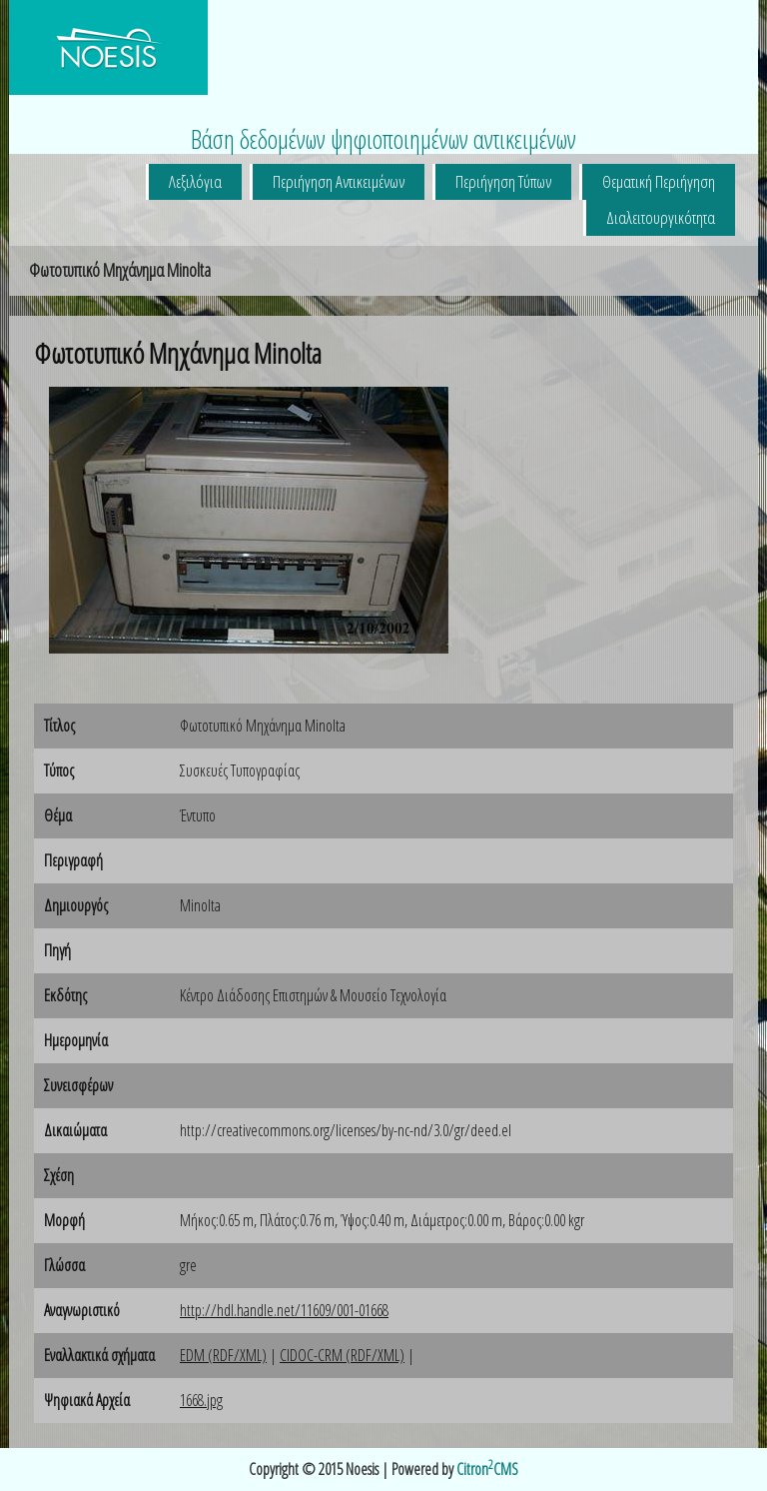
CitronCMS (487, 1469)
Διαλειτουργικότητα (660, 217)
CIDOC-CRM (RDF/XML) (342, 1355)
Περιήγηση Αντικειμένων (338, 181)
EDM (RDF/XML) (223, 1355)
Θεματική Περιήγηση (658, 181)
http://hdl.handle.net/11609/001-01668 (284, 1310)
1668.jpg (201, 1400)
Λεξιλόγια (195, 181)
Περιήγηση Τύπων (503, 181)
